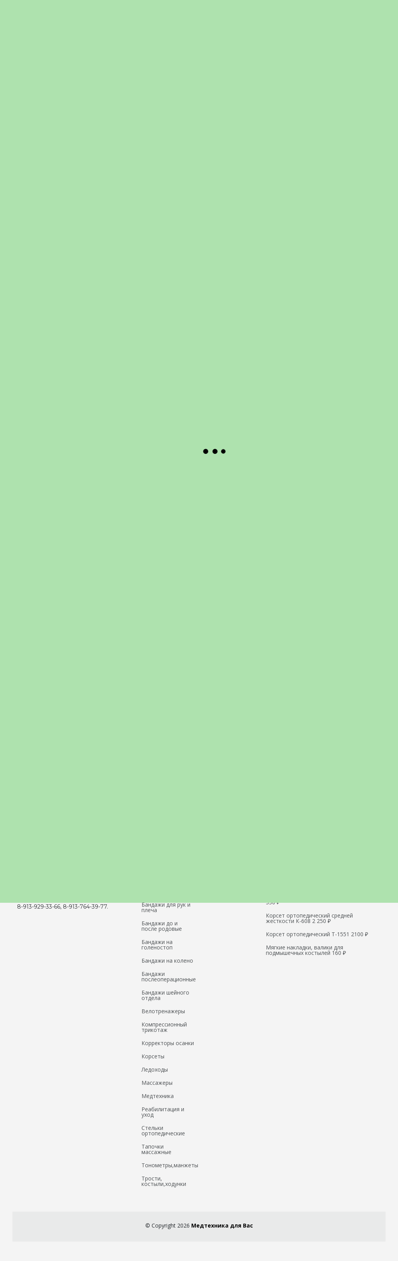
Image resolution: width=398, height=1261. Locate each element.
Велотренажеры (163, 1011)
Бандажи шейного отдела (165, 995)
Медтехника (157, 1096)
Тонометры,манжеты (169, 1165)
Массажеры (157, 1083)
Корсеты (152, 1056)
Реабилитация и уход (162, 1112)
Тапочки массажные (156, 1149)
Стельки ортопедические (163, 1130)
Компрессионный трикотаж (164, 1027)
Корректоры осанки (167, 1043)
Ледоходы (154, 1069)
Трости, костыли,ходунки (163, 1181)
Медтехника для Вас (222, 1225)
